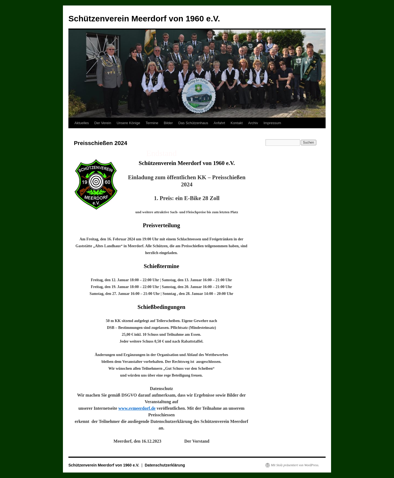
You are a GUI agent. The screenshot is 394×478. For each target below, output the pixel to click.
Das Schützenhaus (193, 123)
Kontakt (237, 123)
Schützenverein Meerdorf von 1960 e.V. (144, 18)
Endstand (161, 153)
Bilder (168, 123)
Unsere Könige (128, 123)
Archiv (253, 123)
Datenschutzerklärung (165, 465)
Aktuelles (81, 123)
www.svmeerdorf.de (136, 408)
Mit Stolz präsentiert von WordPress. (295, 465)
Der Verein (102, 123)
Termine (152, 123)
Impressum (272, 123)
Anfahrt (219, 123)
